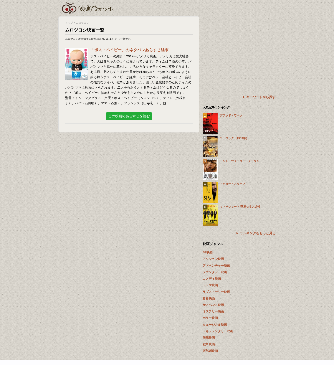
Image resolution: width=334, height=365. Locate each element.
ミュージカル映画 (215, 324)
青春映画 (209, 298)
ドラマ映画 (210, 285)
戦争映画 (209, 344)
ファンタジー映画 (215, 272)
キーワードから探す (261, 97)
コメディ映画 (212, 278)
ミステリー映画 (213, 311)
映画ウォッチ (88, 7)
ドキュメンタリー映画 (218, 331)
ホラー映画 (210, 318)
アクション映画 (213, 259)
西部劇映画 (210, 351)
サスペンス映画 (213, 305)
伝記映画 (209, 337)
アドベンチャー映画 (216, 265)
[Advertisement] (239, 46)
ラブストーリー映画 (216, 292)
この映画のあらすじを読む (129, 116)
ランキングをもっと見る (258, 233)
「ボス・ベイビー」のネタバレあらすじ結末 (129, 50)
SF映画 (208, 252)
